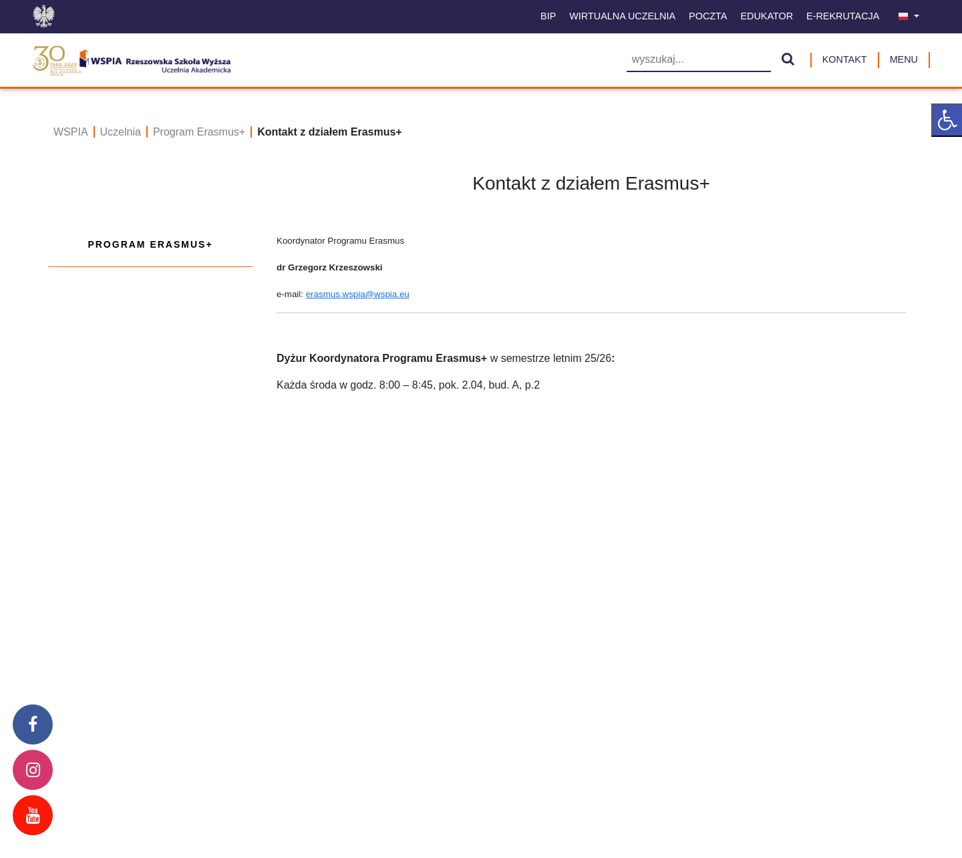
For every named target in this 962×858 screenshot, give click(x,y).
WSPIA (70, 132)
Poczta (708, 16)
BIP (548, 16)
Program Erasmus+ (199, 132)
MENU (904, 59)
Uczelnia (120, 132)
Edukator (766, 16)
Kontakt (844, 59)
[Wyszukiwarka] (699, 60)
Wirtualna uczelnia (622, 16)
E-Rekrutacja (842, 16)
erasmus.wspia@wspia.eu (358, 294)
